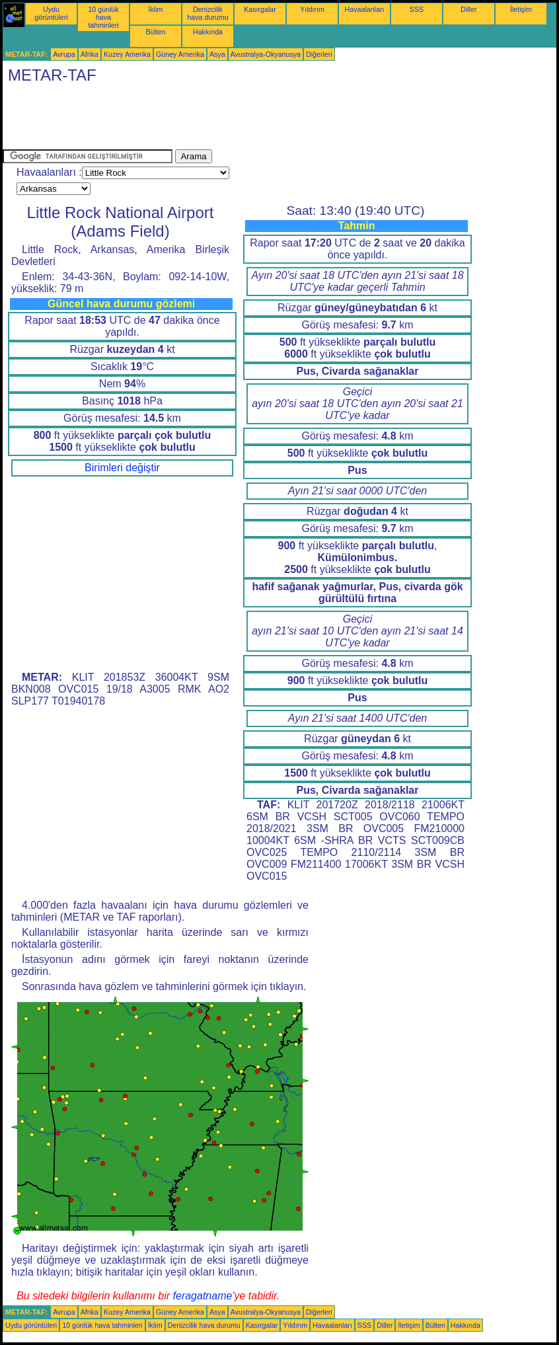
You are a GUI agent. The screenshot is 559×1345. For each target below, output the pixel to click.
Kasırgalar (260, 9)
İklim (156, 9)
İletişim (521, 9)
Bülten (155, 32)
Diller (468, 9)
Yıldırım (312, 9)
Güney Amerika (180, 54)
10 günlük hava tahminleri (103, 17)
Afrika (89, 54)
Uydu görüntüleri (50, 13)
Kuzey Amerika (127, 54)
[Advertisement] (243, 119)
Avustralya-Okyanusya (266, 54)
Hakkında (208, 32)
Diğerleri (319, 54)
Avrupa (64, 54)
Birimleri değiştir (122, 467)
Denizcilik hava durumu (207, 13)
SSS (417, 9)
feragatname (203, 1295)
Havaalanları (365, 9)
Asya (217, 54)
